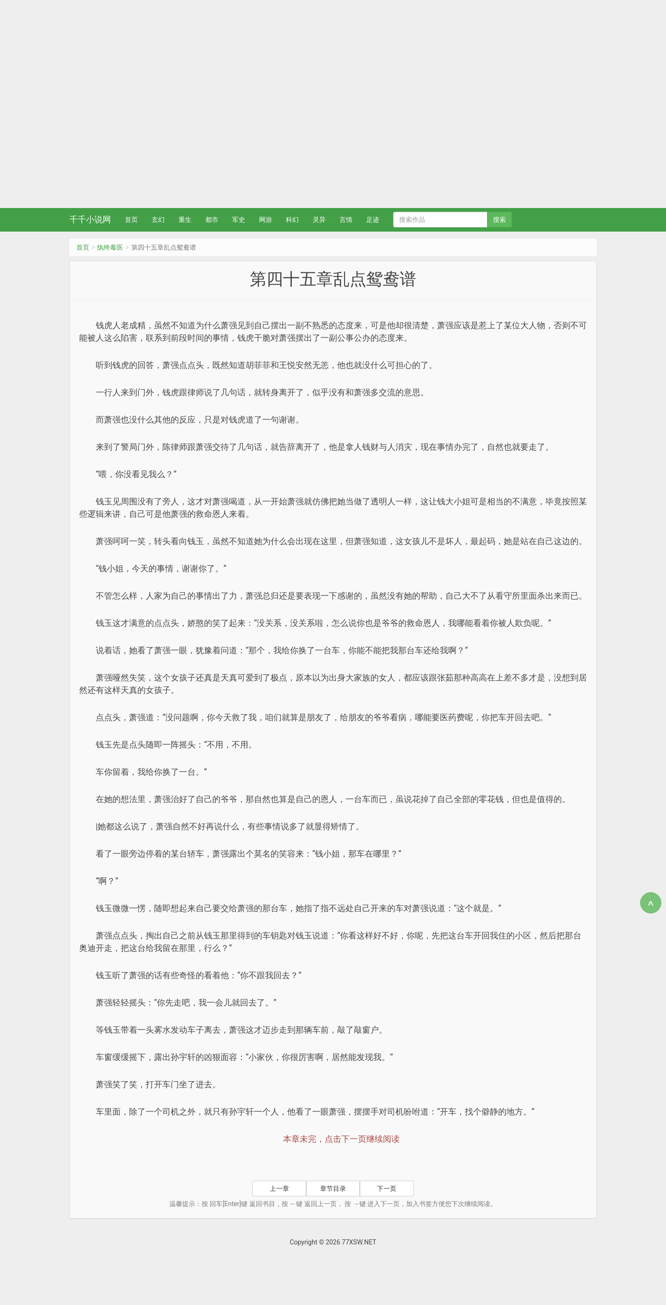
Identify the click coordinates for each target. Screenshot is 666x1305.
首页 (131, 219)
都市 (211, 219)
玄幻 (158, 219)
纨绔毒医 (110, 247)
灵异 (319, 219)
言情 (345, 219)
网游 (265, 219)
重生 (185, 219)
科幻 (292, 219)
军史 (238, 219)
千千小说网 (90, 219)
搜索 (499, 219)
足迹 (372, 219)
